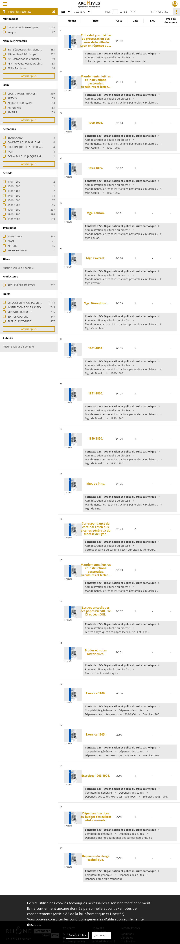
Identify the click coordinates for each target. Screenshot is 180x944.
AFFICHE (12, 245)
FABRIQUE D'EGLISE (19, 321)
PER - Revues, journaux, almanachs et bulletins (36, 63)
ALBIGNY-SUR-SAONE (20, 103)
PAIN (10, 151)
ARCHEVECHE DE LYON (21, 285)
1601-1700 (14, 205)
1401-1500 (14, 195)
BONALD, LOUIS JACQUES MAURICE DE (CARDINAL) (38, 156)
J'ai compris (102, 935)
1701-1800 (14, 209)
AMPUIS (12, 112)
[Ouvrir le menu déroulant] (5, 4)
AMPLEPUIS (14, 107)
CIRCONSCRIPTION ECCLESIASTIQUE (29, 302)
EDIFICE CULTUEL (18, 316)
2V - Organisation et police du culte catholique (36, 59)
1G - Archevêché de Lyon (22, 54)
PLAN (11, 241)
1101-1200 (14, 181)
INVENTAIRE (15, 236)
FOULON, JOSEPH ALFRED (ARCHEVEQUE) (32, 147)
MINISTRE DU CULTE (20, 312)
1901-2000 (14, 219)
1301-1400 (14, 191)
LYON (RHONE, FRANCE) (22, 93)
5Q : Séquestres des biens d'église (28, 49)
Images (12, 32)
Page (108, 11)
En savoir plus (77, 935)
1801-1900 (14, 214)
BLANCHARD (15, 137)
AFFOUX (12, 98)
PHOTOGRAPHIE (17, 250)
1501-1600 (14, 200)
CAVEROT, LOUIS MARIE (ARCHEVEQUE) (31, 142)
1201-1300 (14, 186)
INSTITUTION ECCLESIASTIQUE (26, 307)
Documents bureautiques (23, 27)
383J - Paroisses (17, 68)
